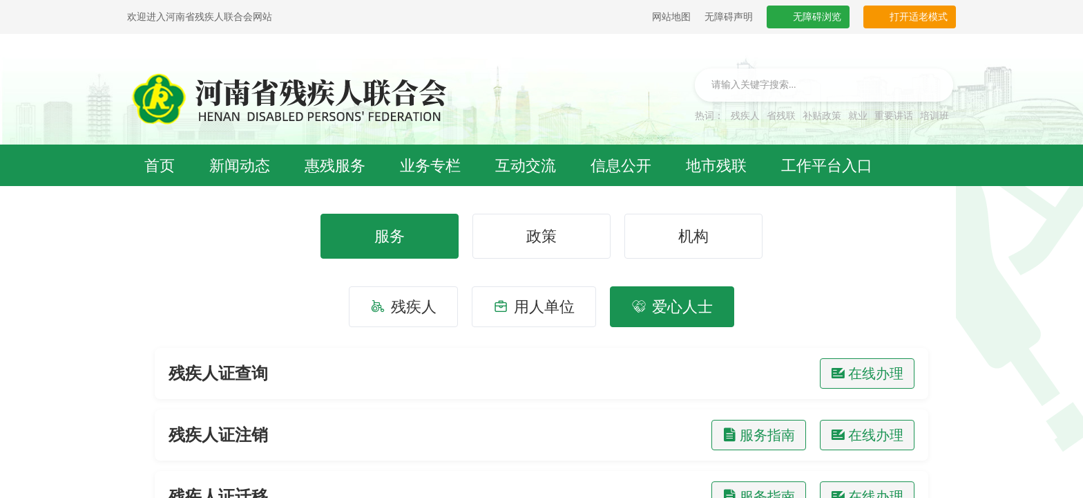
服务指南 (758, 435)
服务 (389, 236)
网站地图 (671, 17)
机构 (693, 236)
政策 (541, 236)
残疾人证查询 (218, 373)
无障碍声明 (729, 17)
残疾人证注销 (218, 435)
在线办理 (867, 373)
